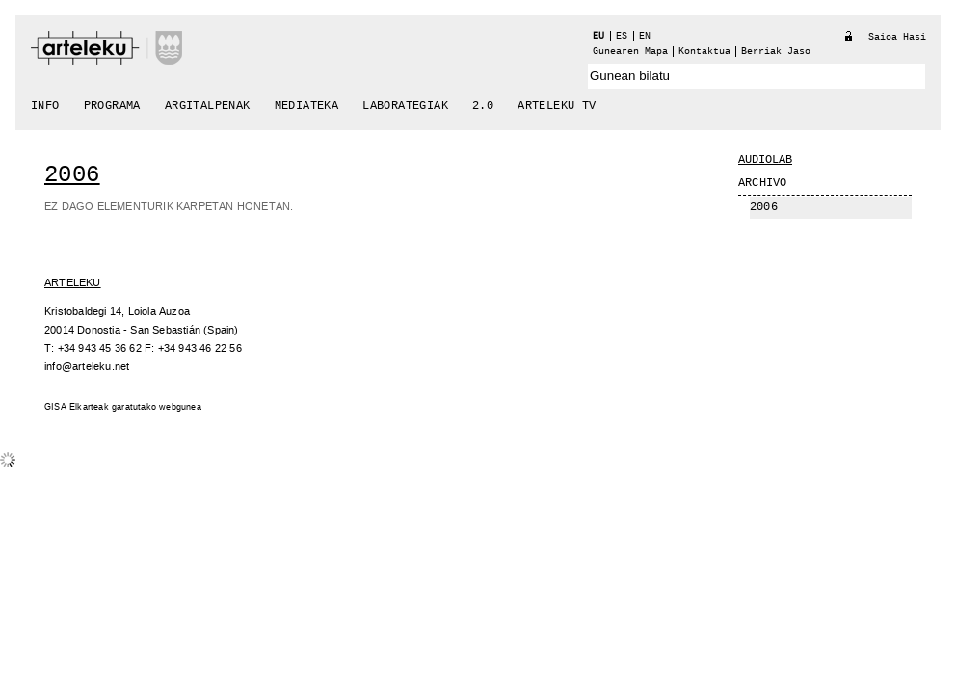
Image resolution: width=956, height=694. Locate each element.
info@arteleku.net (86, 366)
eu (598, 36)
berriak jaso (775, 51)
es (621, 36)
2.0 (482, 106)
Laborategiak (405, 106)
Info (45, 106)
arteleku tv (557, 106)
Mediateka (307, 106)
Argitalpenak (208, 106)
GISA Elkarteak (76, 407)
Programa (112, 106)
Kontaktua (704, 51)
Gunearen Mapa (630, 51)
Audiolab (765, 160)
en (645, 36)
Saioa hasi (897, 37)
